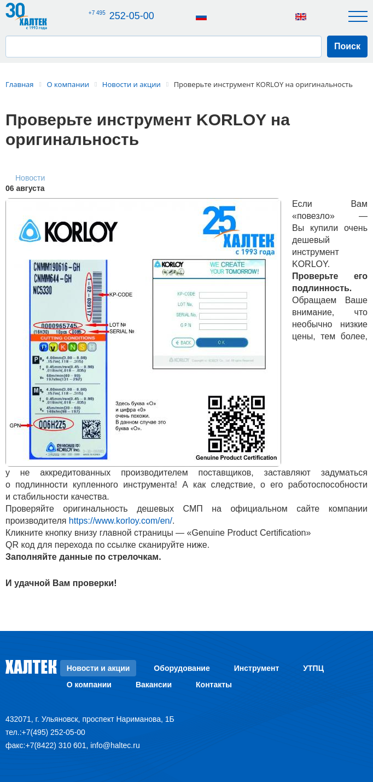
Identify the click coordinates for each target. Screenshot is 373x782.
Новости (30, 177)
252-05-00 (122, 15)
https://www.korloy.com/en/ (120, 520)
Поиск (347, 46)
